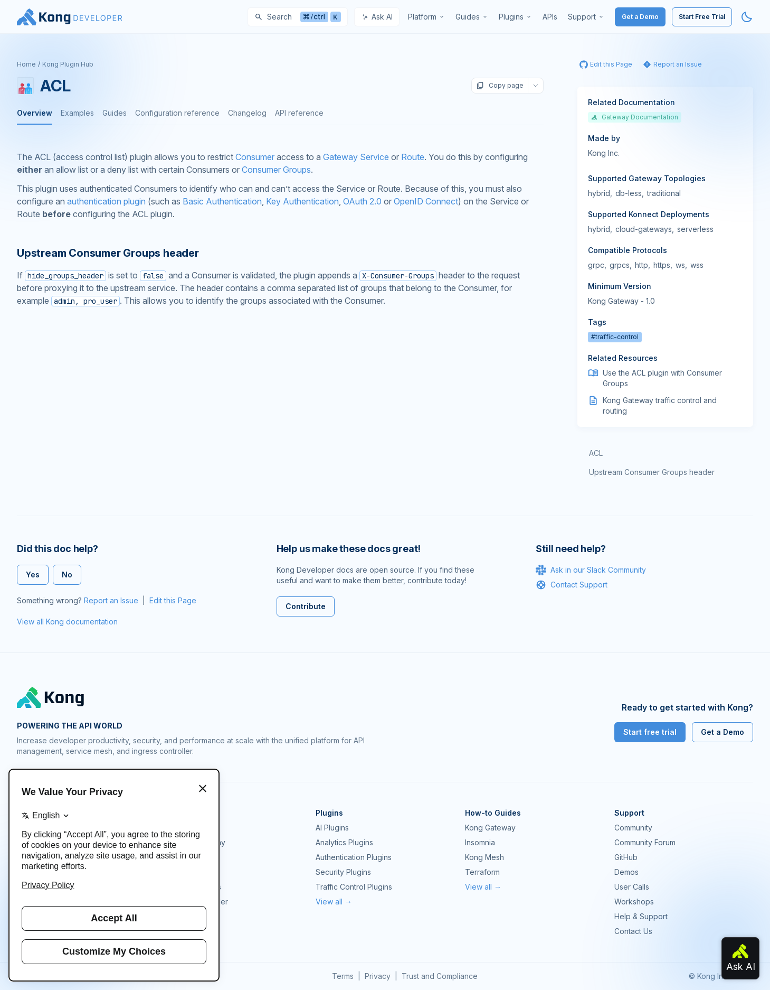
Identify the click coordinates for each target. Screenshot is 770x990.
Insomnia (181, 871)
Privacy (378, 976)
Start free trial (650, 731)
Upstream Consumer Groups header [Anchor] (108, 253)
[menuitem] (426, 17)
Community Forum (645, 842)
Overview (34, 112)
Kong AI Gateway (195, 842)
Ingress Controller (197, 901)
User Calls (631, 886)
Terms (343, 976)
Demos (626, 871)
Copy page (500, 85)
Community (633, 827)
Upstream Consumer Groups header (652, 472)
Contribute (306, 606)
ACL (596, 453)
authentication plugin (106, 201)
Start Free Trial (702, 17)
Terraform (482, 871)
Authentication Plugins (354, 857)
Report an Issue (111, 600)
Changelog (247, 112)
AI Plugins (332, 827)
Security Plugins (343, 871)
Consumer (254, 157)
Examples (77, 112)
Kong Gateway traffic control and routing (660, 405)
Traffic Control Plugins (354, 886)
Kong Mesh (185, 857)
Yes (33, 574)
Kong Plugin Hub (67, 64)
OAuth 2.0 (362, 201)
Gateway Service (356, 157)
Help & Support (641, 916)
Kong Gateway (191, 827)
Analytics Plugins (344, 842)
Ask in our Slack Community (591, 570)
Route (412, 157)
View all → (334, 901)
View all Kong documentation (67, 621)
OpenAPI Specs (193, 886)
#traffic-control (615, 337)
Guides (114, 112)
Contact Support (571, 585)
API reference (299, 112)
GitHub (626, 857)
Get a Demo (640, 17)
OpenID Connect (426, 201)
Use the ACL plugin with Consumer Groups (662, 378)
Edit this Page (172, 600)
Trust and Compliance (440, 976)
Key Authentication (302, 201)
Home (26, 64)
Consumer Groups (276, 169)
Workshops (634, 901)
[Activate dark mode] (746, 17)
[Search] (298, 16)
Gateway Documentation (634, 117)
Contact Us (633, 931)
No (67, 574)
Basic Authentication (222, 201)
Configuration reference (177, 112)
